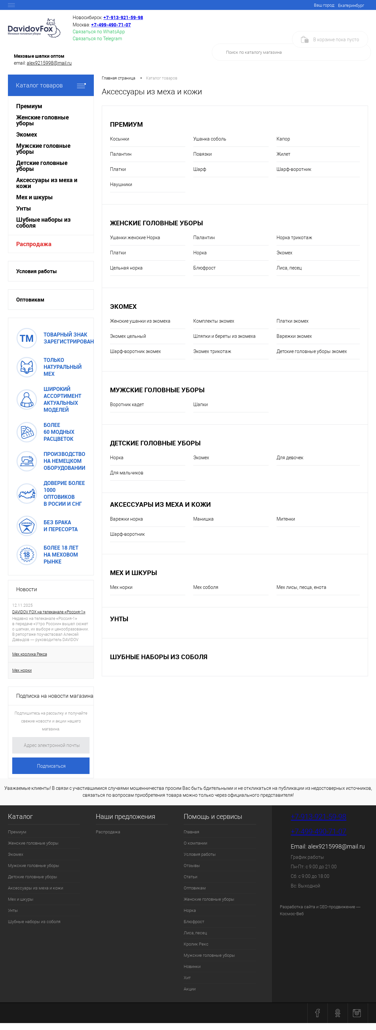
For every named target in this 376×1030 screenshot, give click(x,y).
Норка (200, 252)
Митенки (286, 519)
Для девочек (290, 457)
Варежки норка (126, 519)
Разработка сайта (297, 906)
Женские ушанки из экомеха (140, 321)
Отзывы (192, 865)
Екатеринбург (351, 5)
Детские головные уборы (155, 442)
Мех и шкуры (133, 572)
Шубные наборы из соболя (158, 656)
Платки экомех (293, 321)
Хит (187, 977)
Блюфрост (204, 268)
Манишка (203, 519)
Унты (119, 618)
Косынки (119, 139)
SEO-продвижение (337, 906)
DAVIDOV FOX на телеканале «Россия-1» (48, 612)
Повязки (202, 154)
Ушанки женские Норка (135, 237)
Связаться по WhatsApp (99, 31)
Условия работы (36, 271)
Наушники (121, 184)
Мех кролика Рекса (29, 654)
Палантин (121, 154)
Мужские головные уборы (157, 389)
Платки (118, 169)
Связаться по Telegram (97, 38)
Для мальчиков (126, 472)
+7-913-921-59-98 (318, 817)
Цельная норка (126, 268)
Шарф (199, 169)
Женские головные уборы (156, 222)
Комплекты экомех (213, 321)
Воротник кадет (127, 404)
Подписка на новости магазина (55, 696)
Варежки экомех (294, 336)
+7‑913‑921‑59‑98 (123, 17)
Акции (190, 988)
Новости (26, 589)
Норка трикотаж (294, 237)
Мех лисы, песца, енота (301, 587)
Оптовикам (30, 299)
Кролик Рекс (196, 944)
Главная (191, 831)
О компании (195, 843)
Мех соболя (205, 587)
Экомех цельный (128, 336)
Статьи (190, 876)
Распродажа (34, 244)
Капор (283, 139)
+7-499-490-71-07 (318, 831)
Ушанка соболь (209, 139)
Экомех (284, 252)
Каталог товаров (51, 85)
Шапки (200, 404)
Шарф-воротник (294, 169)
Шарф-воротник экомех (135, 351)
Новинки (192, 966)
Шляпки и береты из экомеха (224, 336)
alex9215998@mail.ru (49, 63)
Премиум (126, 124)
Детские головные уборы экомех (312, 351)
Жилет (283, 154)
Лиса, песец (289, 268)
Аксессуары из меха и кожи (160, 504)
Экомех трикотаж (212, 351)
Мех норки (22, 670)
